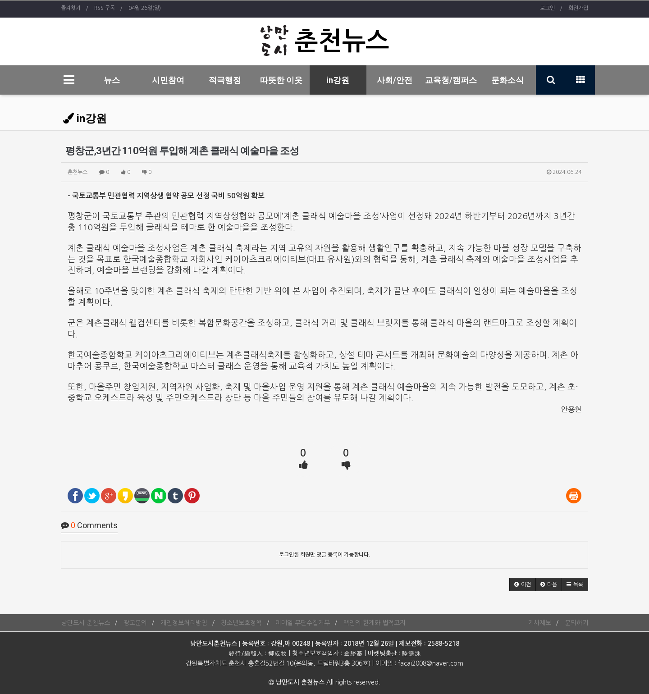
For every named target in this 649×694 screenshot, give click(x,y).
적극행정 (225, 80)
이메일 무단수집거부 (302, 623)
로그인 (547, 8)
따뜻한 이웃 (281, 80)
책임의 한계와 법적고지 (374, 623)
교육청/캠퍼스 (451, 80)
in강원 (337, 80)
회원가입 (578, 8)
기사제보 (539, 623)
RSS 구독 (104, 8)
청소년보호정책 (241, 623)
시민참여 (168, 80)
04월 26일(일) (144, 8)
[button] (522, 584)
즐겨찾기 (71, 8)
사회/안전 (394, 80)
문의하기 (576, 623)
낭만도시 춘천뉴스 (85, 623)
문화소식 (507, 80)
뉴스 (112, 80)
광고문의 (135, 623)
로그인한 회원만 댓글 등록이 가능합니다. (324, 554)
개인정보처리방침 (183, 623)
